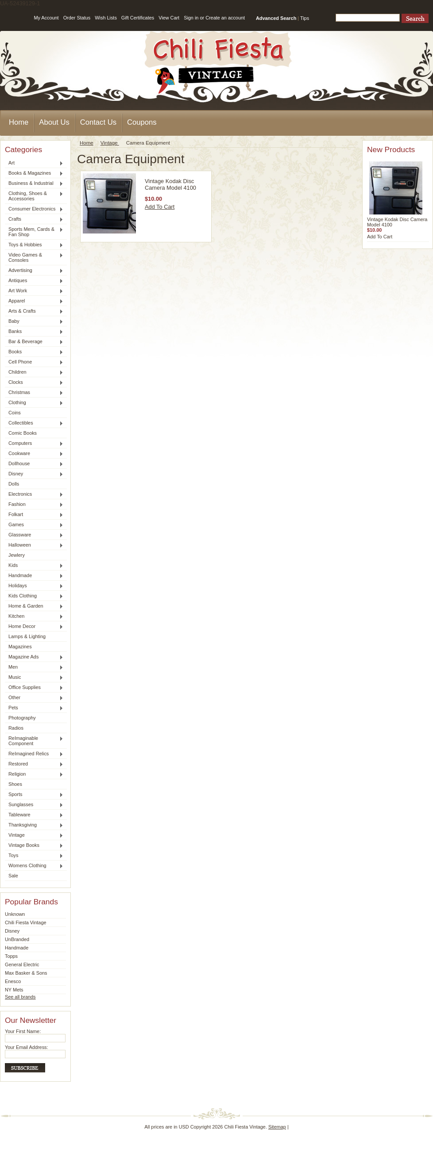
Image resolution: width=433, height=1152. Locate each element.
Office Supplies (34, 688)
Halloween (34, 545)
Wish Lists (106, 17)
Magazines (20, 646)
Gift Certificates (137, 17)
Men (34, 667)
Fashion (34, 504)
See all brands (20, 996)
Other (34, 698)
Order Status (77, 17)
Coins (14, 412)
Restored (34, 764)
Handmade (34, 576)
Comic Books (22, 433)
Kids (34, 566)
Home (86, 142)
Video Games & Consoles (34, 257)
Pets (34, 708)
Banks (34, 332)
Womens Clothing (34, 866)
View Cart (169, 17)
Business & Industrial (34, 183)
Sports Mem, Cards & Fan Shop (34, 231)
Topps (11, 956)
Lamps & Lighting (27, 636)
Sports (34, 795)
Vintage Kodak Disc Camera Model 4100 (170, 184)
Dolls (13, 483)
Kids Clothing (34, 596)
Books (34, 352)
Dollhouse (34, 464)
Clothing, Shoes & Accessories (34, 196)
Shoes (15, 784)
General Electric (22, 964)
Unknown (15, 914)
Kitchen (34, 616)
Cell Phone (34, 362)
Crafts (34, 219)
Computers (34, 443)
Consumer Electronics (34, 209)
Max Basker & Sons (26, 973)
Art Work (34, 291)
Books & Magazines (34, 173)
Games (34, 525)
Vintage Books (34, 845)
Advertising (34, 271)
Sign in (191, 17)
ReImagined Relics (34, 754)
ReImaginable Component (34, 740)
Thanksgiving (34, 825)
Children (34, 372)
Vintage (34, 835)
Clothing (34, 403)
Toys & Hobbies (34, 245)
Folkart (34, 515)
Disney (34, 474)
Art (34, 163)
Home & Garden (34, 606)
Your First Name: (23, 1031)
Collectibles (34, 423)
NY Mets (14, 989)
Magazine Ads (34, 657)
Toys (34, 856)
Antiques (34, 281)
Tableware (34, 815)
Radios (15, 728)
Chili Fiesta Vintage (25, 922)
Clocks (34, 382)
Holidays (34, 586)
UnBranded (17, 939)
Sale (13, 875)
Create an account (225, 17)
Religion (34, 774)
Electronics (34, 494)
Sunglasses (34, 805)
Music (34, 677)
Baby (34, 321)
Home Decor (34, 627)
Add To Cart (159, 206)
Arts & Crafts (34, 311)
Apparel (34, 301)
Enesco (13, 981)
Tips (304, 18)
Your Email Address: (26, 1047)
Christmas (34, 393)
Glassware (34, 535)
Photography (22, 717)
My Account (46, 17)
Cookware (34, 454)
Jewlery (16, 555)
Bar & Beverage (34, 342)
